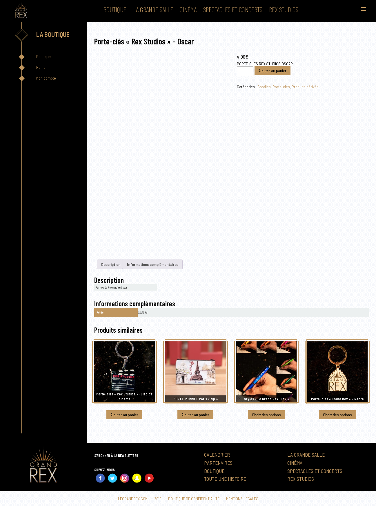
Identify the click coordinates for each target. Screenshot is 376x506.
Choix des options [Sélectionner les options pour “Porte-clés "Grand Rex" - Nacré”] (337, 414)
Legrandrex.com (133, 498)
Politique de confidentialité (193, 498)
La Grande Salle (153, 9)
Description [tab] (110, 264)
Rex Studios (283, 9)
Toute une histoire (225, 479)
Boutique (114, 9)
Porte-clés (281, 86)
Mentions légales (242, 498)
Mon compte (46, 77)
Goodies (264, 86)
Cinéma (188, 9)
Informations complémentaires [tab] (153, 264)
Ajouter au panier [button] (124, 414)
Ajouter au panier (272, 70)
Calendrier (217, 454)
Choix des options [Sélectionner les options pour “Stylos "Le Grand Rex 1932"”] (266, 414)
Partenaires (218, 463)
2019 (157, 498)
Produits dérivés (305, 86)
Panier (41, 67)
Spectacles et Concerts (232, 9)
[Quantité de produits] (245, 71)
